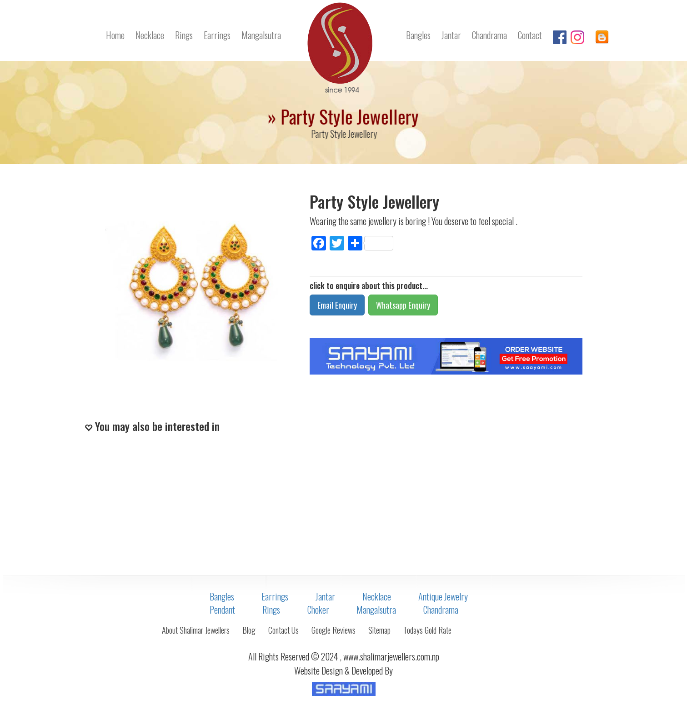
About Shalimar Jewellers (196, 630)
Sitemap (379, 630)
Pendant (222, 609)
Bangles (418, 35)
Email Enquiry (337, 305)
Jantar (451, 35)
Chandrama (489, 35)
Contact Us (283, 630)
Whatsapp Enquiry (403, 305)
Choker (318, 609)
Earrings (217, 35)
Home (115, 35)
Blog (249, 630)
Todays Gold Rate (427, 630)
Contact (530, 35)
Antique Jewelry (443, 596)
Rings (184, 35)
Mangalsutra (261, 35)
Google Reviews (333, 630)
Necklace (149, 35)
